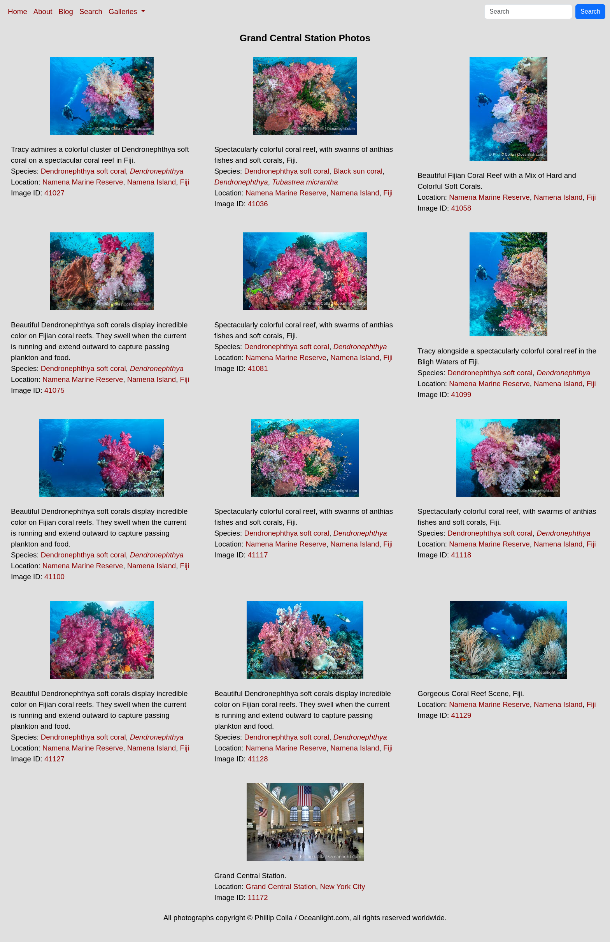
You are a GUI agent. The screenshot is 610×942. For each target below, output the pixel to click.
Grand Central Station (281, 886)
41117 (258, 555)
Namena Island (151, 182)
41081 (258, 368)
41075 (54, 390)
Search (90, 11)
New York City (342, 886)
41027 (54, 193)
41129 (461, 715)
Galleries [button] (124, 11)
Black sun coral (358, 171)
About (43, 11)
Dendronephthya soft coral (83, 171)
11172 (258, 897)
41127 (54, 759)
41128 (258, 759)
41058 (461, 208)
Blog (66, 11)
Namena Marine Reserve (82, 182)
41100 (54, 577)
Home (17, 11)
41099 (461, 394)
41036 (258, 204)
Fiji (184, 182)
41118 (461, 555)
